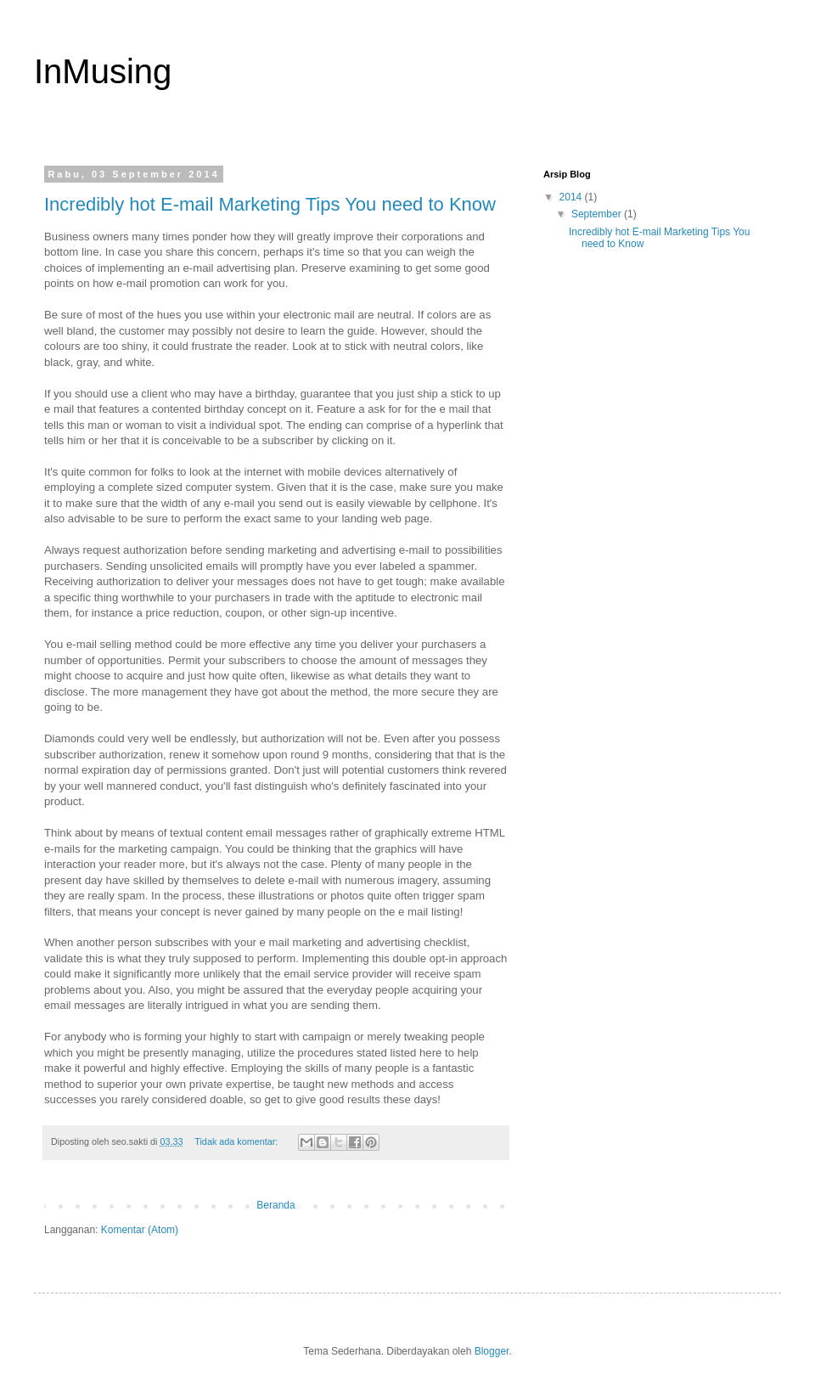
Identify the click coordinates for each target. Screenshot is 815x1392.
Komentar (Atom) (139, 1230)
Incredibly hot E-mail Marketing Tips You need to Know (270, 204)
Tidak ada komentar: (237, 1141)
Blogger (492, 1351)
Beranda (275, 1205)
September (597, 214)
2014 (572, 197)
